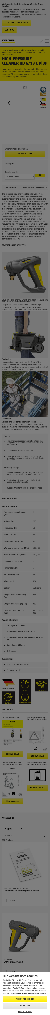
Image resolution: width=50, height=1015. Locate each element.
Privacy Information (30, 993)
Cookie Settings (25, 1012)
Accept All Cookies (25, 999)
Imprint (43, 993)
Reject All (25, 1006)
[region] (25, 993)
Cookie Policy (15, 993)
